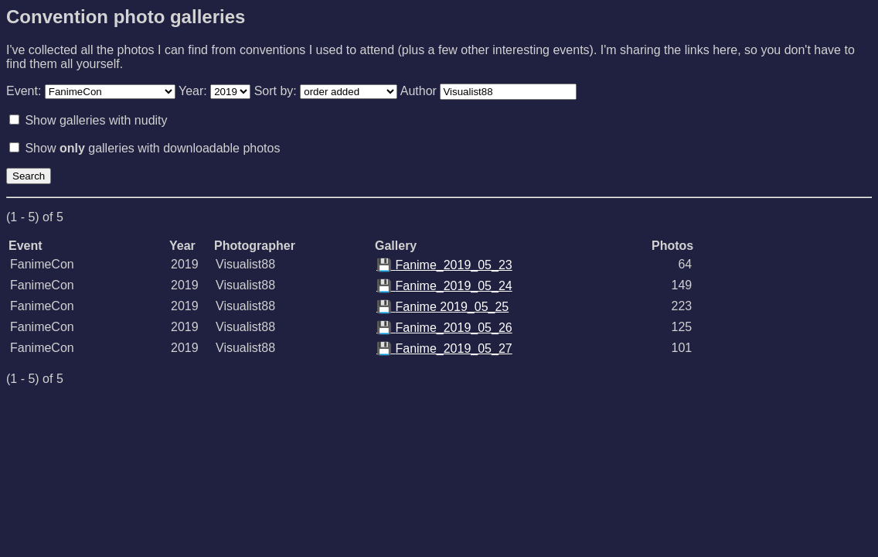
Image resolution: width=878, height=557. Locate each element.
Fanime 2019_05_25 (442, 306)
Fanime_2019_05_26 (444, 327)
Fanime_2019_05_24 (444, 285)
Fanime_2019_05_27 (444, 348)
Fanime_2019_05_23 (444, 265)
